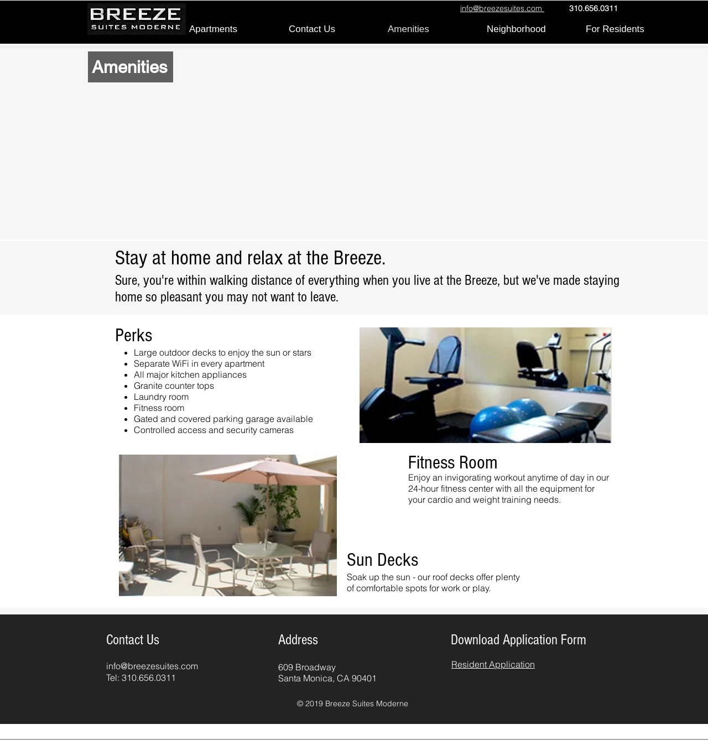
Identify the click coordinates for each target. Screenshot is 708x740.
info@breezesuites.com (152, 665)
